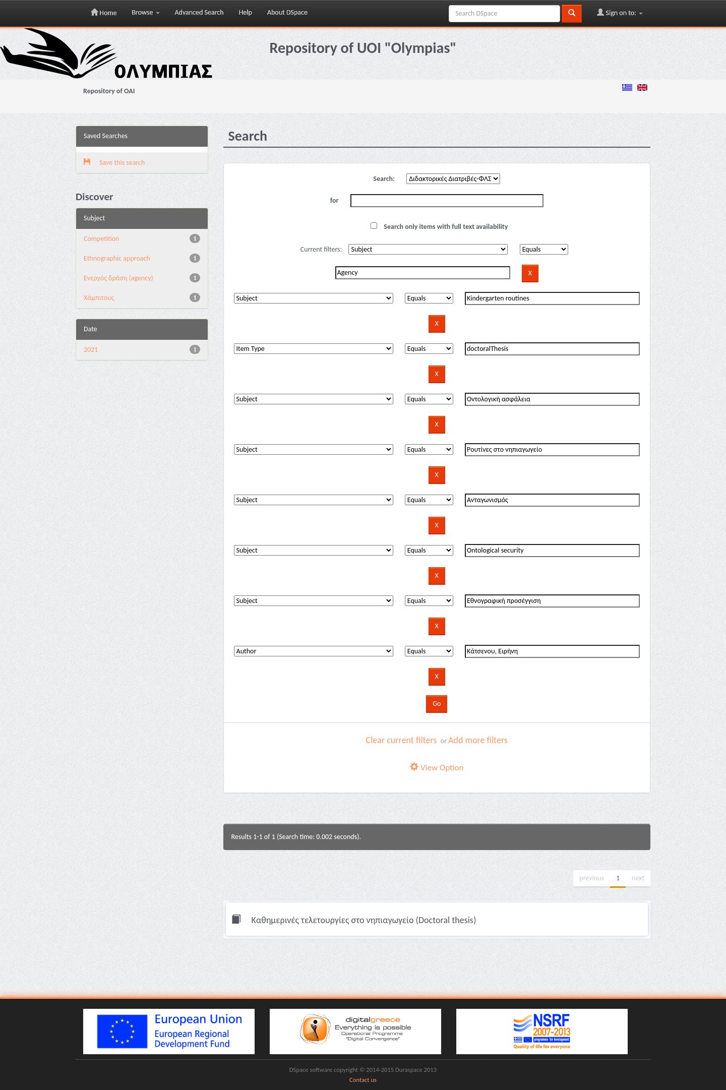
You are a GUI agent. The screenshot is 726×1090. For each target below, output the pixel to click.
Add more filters (478, 740)
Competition (101, 238)
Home (103, 12)
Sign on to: (620, 12)
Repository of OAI (109, 91)
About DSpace (287, 12)
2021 (91, 349)
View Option (436, 767)
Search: (384, 178)
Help (245, 12)
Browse (145, 12)
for (334, 200)
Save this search (114, 162)
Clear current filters (401, 740)
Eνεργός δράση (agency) (118, 278)
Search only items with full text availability (439, 226)
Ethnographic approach (117, 258)
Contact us (363, 1079)
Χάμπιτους (99, 297)
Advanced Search (199, 12)
